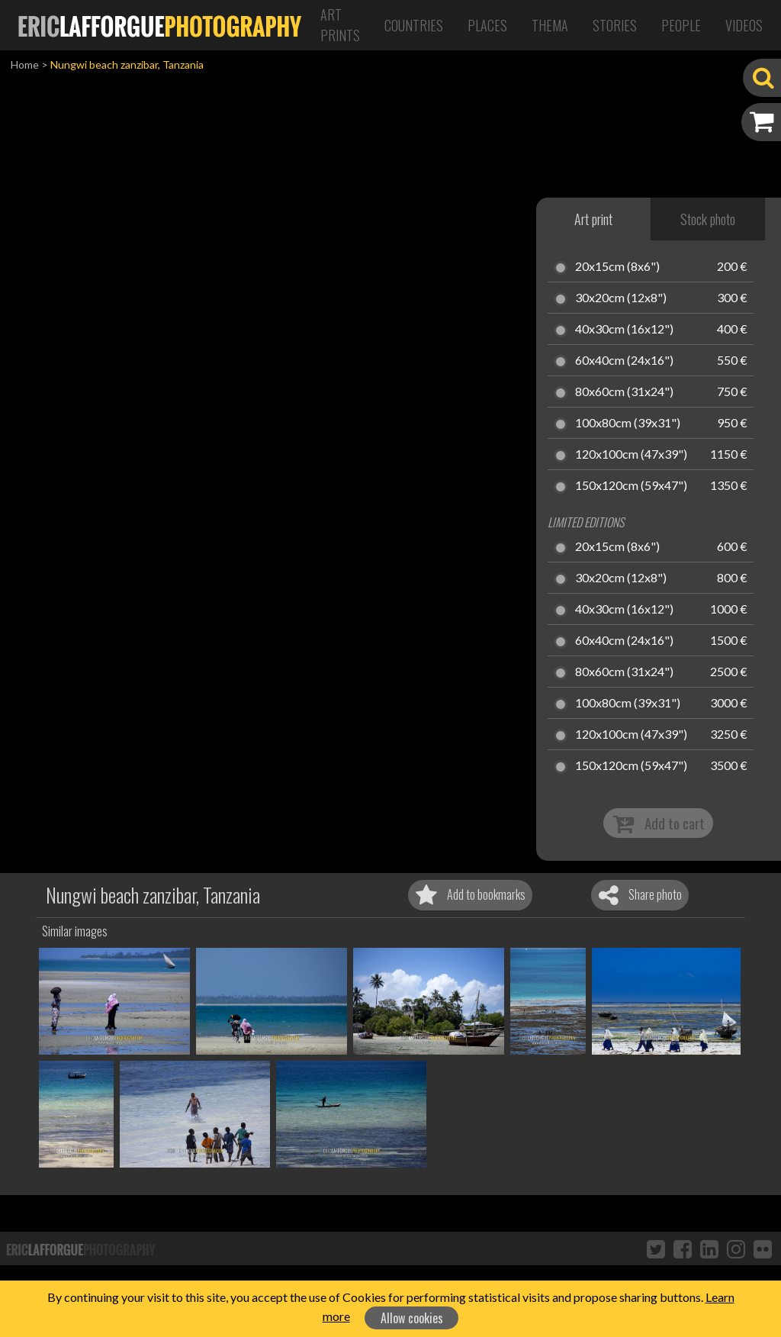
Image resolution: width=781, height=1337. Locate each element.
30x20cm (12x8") (621, 298)
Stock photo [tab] (707, 219)
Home (25, 64)
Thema (550, 25)
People (681, 25)
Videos (744, 25)
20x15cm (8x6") (617, 267)
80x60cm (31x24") (624, 392)
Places (487, 25)
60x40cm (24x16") (624, 361)
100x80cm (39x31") (627, 423)
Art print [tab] (593, 219)
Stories (615, 25)
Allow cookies (412, 1318)
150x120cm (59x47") (631, 486)
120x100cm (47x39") (631, 455)
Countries (413, 25)
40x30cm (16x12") (624, 330)
